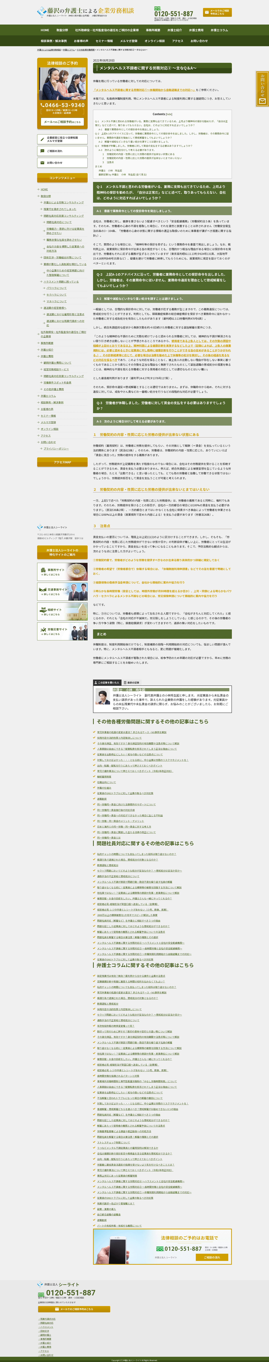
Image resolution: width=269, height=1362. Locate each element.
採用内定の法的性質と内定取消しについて (119, 737)
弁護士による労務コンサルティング (64, 202)
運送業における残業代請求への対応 (65, 323)
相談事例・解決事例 (54, 41)
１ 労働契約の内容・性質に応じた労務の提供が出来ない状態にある (138, 154)
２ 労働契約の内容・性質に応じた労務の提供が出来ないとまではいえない (142, 158)
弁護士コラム (219, 30)
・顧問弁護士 (43, 1333)
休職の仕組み (104, 787)
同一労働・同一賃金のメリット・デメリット (120, 821)
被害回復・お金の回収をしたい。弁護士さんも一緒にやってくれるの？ (134, 898)
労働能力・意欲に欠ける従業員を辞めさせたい (65, 231)
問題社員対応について (59, 222)
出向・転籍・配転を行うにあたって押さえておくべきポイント (129, 765)
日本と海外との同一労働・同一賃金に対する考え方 (124, 826)
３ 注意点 (108, 162)
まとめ (98, 166)
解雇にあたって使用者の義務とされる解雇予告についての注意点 (131, 932)
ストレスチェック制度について (113, 1142)
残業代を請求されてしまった (60, 209)
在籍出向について (106, 782)
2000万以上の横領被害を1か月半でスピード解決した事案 (127, 915)
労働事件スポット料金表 (57, 382)
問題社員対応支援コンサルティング (64, 215)
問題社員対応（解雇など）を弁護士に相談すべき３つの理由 (128, 920)
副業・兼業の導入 (106, 1209)
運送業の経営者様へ (55, 308)
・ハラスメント (44, 1326)
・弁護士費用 (43, 1345)
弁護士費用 (196, 30)
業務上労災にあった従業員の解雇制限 (117, 1175)
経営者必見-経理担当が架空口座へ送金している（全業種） (128, 904)
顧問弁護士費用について (57, 362)
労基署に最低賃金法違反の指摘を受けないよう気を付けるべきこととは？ (136, 1164)
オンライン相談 (155, 41)
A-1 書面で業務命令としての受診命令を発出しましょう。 (130, 129)
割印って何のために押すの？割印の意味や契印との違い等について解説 (134, 1031)
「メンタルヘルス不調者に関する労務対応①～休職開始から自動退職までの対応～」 (144, 90)
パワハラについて (57, 288)
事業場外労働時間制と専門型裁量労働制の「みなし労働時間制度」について (137, 1081)
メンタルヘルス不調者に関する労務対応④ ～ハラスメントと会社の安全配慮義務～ (140, 943)
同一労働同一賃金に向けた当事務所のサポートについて (126, 804)
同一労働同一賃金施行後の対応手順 (116, 810)
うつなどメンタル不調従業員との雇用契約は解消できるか (127, 1148)
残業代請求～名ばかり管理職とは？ (116, 1203)
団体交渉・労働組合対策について (62, 257)
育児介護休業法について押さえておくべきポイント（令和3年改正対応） (135, 771)
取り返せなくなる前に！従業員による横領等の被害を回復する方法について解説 (139, 887)
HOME (45, 30)
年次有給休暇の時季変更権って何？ (115, 1026)
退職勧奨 (102, 798)
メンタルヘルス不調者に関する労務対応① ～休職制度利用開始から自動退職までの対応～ (144, 954)
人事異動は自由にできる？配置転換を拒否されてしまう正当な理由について (137, 748)
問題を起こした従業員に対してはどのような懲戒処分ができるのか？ (133, 926)
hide (169, 114)
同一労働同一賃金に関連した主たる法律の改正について (126, 832)
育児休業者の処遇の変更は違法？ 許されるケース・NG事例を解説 (131, 732)
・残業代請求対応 (45, 1318)
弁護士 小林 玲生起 (110, 170)
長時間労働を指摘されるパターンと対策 (118, 1076)
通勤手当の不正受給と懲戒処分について (118, 876)
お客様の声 (81, 41)
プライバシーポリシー (56, 448)
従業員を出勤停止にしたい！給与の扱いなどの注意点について (130, 754)
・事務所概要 (43, 1337)
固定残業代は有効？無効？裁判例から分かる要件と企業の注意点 (131, 976)
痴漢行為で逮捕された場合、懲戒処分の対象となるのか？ (127, 859)
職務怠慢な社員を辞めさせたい (64, 239)
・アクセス (42, 1349)
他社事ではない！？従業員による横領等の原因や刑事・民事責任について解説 (138, 893)
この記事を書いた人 (108, 682)
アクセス (177, 41)
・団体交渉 (42, 1330)
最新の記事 (133, 682)
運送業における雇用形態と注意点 (65, 314)
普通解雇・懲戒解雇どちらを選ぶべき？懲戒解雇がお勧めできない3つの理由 (137, 1109)
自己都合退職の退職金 (109, 1214)
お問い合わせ (199, 41)
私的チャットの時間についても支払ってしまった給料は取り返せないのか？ (136, 854)
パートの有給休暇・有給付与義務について (119, 1225)
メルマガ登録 (128, 41)
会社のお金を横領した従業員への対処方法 (65, 249)
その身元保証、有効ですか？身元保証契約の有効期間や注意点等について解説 (138, 743)
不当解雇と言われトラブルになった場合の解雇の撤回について (130, 1098)
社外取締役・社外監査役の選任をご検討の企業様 (107, 30)
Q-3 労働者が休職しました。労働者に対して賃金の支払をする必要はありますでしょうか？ (144, 145)
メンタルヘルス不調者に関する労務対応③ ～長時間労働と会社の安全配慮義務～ (139, 948)
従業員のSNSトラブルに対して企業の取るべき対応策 (125, 793)
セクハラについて (57, 294)
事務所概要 (153, 30)
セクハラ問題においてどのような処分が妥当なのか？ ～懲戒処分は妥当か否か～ (139, 870)
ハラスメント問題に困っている (61, 281)
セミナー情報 (104, 41)
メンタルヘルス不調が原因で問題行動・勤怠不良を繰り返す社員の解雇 (134, 882)
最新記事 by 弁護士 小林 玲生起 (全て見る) (123, 174)
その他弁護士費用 (54, 389)
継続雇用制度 (104, 776)
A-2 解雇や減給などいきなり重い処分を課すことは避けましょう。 (134, 141)
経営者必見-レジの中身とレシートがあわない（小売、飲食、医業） (132, 909)
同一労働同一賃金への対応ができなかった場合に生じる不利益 (130, 815)
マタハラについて (57, 301)
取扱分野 (62, 30)
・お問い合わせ (44, 1352)
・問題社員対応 (44, 1322)
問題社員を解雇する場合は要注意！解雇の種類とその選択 (127, 937)
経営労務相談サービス (56, 369)
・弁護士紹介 (43, 1341)
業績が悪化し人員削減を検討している (65, 264)
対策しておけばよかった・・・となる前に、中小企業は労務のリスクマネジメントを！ (143, 760)
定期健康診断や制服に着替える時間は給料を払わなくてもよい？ (131, 981)
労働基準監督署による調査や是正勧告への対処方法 (124, 1131)
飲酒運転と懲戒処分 (107, 865)
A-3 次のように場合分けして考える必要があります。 (127, 150)
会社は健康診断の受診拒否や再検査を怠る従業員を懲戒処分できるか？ (134, 1153)
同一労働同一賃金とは (109, 837)
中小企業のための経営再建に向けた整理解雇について (65, 273)
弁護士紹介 (174, 30)
